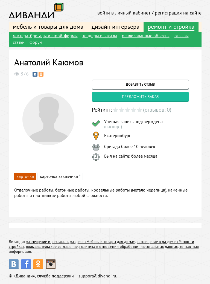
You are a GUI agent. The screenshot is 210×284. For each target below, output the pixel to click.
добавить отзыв (140, 84)
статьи (19, 42)
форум (36, 42)
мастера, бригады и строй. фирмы (45, 35)
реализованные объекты (146, 35)
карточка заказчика (59, 176)
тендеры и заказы (100, 35)
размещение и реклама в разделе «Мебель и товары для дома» (80, 241)
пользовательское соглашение (52, 246)
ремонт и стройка (171, 26)
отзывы (181, 35)
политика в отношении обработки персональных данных (128, 246)
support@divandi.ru (97, 276)
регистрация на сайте (178, 13)
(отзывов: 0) (157, 109)
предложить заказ (140, 96)
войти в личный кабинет (123, 13)
